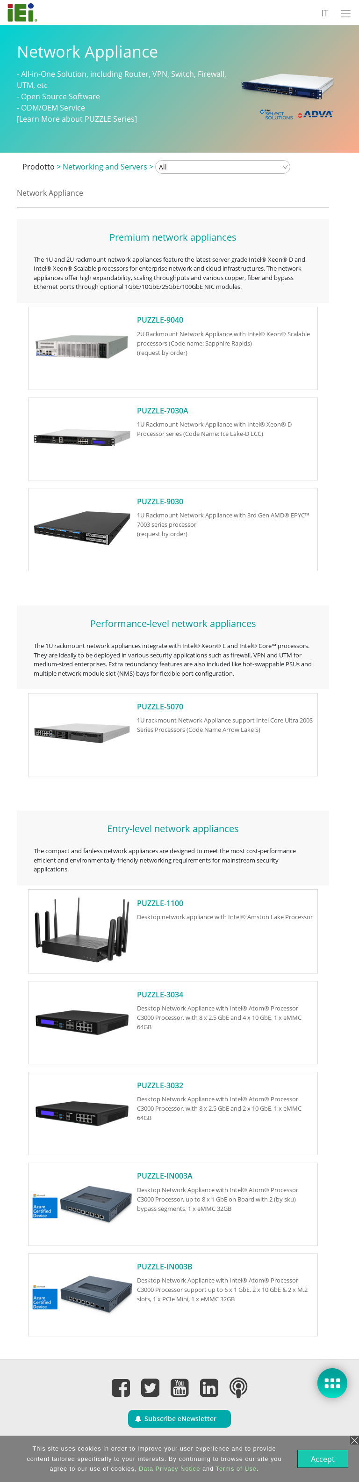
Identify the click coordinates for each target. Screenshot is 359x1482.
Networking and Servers (105, 167)
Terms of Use (235, 1468)
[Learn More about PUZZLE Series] (77, 119)
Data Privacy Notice (168, 1468)
